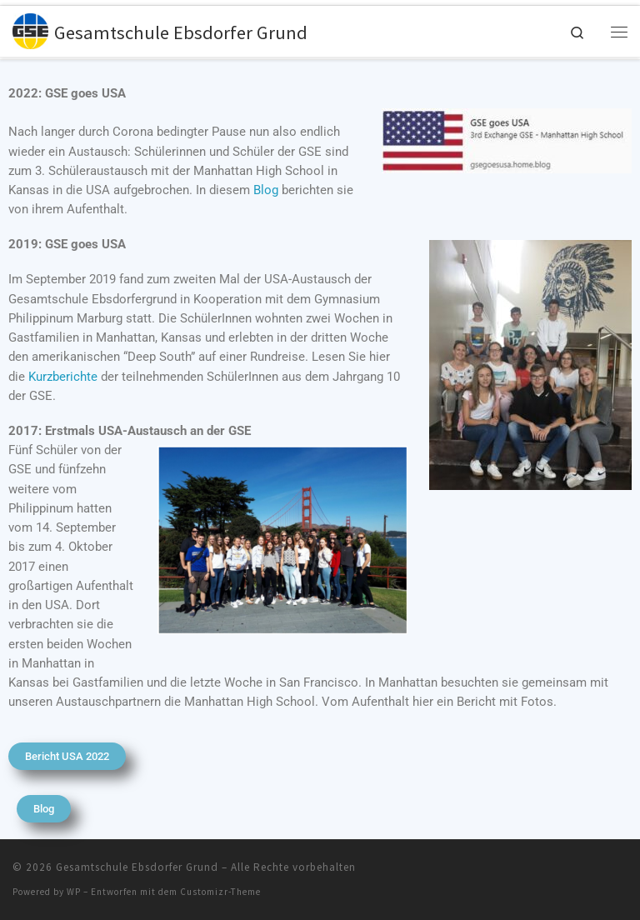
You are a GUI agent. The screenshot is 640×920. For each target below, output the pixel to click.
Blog (265, 190)
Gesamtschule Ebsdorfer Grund (137, 867)
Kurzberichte (63, 376)
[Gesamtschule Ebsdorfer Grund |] (31, 30)
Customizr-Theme (220, 892)
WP (74, 892)
